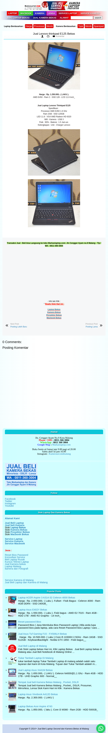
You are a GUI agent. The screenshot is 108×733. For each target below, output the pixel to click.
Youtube (9, 505)
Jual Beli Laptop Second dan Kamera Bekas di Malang (63, 728)
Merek (49, 26)
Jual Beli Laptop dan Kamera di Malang (26, 582)
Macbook (26, 13)
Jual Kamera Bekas (44, 17)
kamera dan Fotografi (16, 568)
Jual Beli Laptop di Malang (32, 645)
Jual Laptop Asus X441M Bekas (35, 670)
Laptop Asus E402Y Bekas (32, 609)
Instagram (10, 503)
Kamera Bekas (54, 312)
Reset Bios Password (16, 554)
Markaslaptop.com (61, 444)
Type (80, 26)
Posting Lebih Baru (18, 327)
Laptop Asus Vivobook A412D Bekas (38, 694)
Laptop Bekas (54, 309)
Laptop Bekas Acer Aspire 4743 (35, 706)
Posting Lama (92, 327)
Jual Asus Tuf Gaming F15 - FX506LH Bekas (42, 633)
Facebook (10, 498)
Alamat (64, 17)
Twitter (8, 501)
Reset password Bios (29, 621)
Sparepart (99, 26)
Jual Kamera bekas (15, 564)
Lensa (51, 13)
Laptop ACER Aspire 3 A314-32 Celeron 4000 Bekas (46, 597)
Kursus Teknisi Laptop (17, 561)
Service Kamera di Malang (19, 580)
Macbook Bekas (54, 318)
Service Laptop (68, 13)
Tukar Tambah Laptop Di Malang (36, 658)
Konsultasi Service (15, 557)
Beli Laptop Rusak (15, 559)
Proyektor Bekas (54, 315)
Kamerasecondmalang (60, 454)
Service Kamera (90, 13)
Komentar (60, 36)
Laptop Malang (13, 566)
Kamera (39, 13)
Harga (29, 26)
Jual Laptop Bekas (18, 17)
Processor (39, 26)
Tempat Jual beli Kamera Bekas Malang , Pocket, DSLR (48, 682)
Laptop (12, 13)
